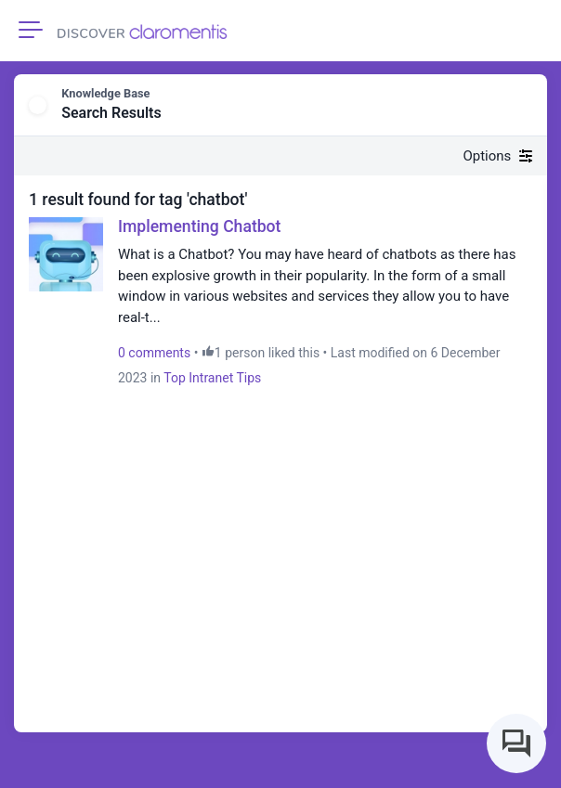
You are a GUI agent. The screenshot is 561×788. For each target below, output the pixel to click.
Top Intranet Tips (212, 377)
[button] (520, 105)
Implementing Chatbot (199, 226)
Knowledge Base (105, 93)
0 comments (154, 352)
